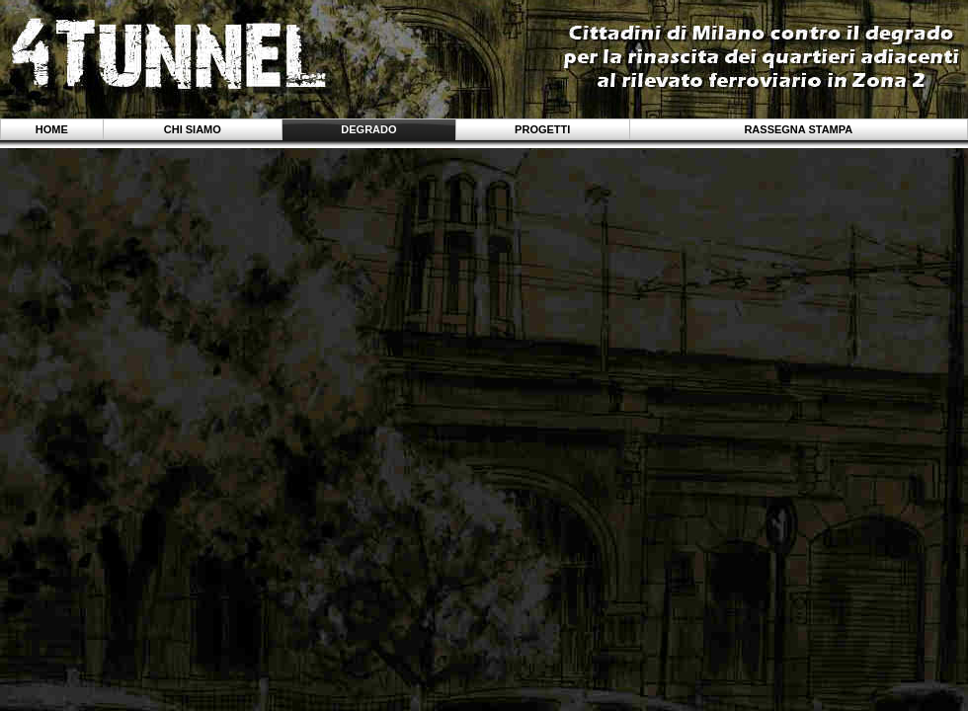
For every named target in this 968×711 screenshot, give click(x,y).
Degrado (368, 129)
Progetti (542, 129)
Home (52, 129)
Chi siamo (192, 129)
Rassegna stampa (798, 129)
